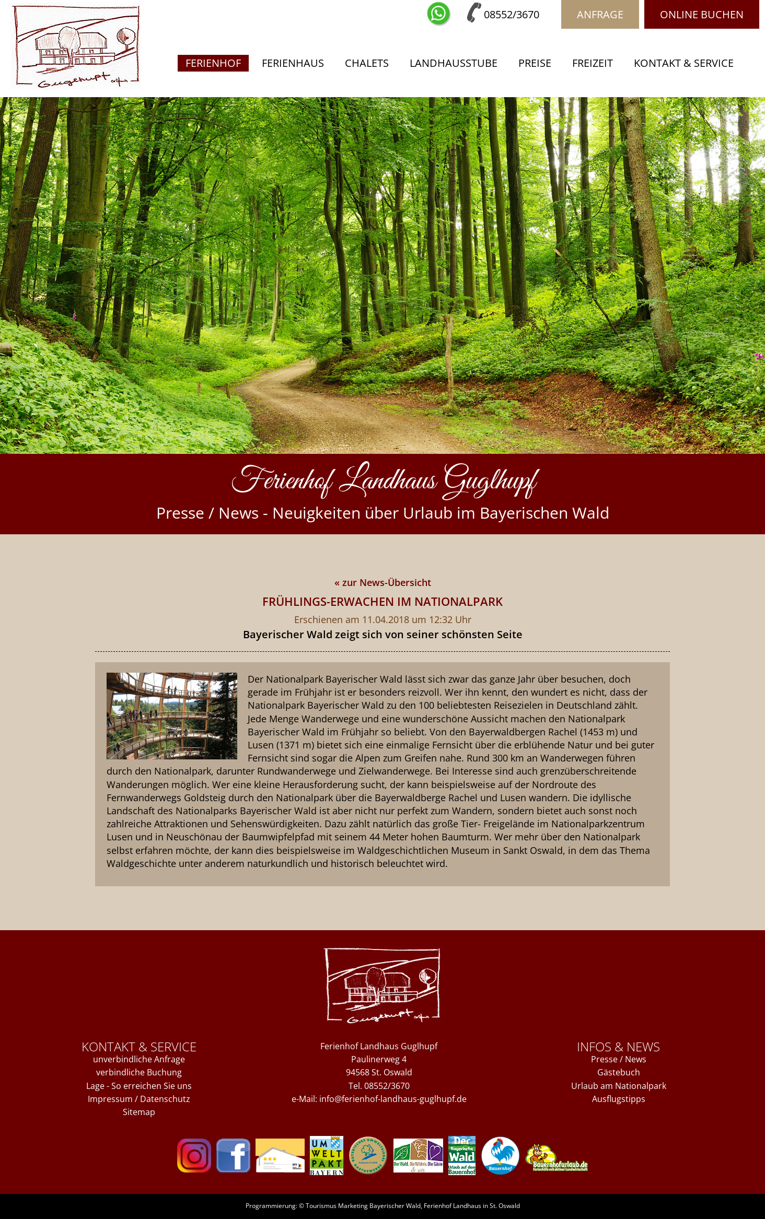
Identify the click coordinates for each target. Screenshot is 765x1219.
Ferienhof (213, 63)
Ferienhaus (293, 63)
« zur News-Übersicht (382, 582)
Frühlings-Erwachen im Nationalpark (382, 601)
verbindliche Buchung (139, 1072)
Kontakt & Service (684, 63)
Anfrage (600, 14)
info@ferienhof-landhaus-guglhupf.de (393, 1099)
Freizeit (592, 63)
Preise (534, 63)
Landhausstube (453, 63)
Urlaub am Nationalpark (618, 1086)
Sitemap (139, 1112)
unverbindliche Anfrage (139, 1059)
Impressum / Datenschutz (139, 1099)
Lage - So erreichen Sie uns (139, 1086)
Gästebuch (618, 1072)
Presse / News (618, 1059)
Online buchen (702, 14)
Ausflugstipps (618, 1099)
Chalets (367, 63)
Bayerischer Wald (395, 1205)
